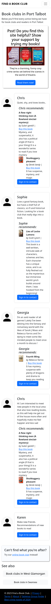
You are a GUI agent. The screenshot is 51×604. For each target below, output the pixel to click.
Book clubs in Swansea (25, 582)
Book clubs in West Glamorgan (25, 573)
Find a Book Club (14, 4)
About (16, 596)
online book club (20, 554)
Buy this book (26, 128)
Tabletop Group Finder (32, 596)
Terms (7, 596)
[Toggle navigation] (45, 3)
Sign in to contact (28, 181)
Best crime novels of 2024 (17, 599)
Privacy (36, 593)
